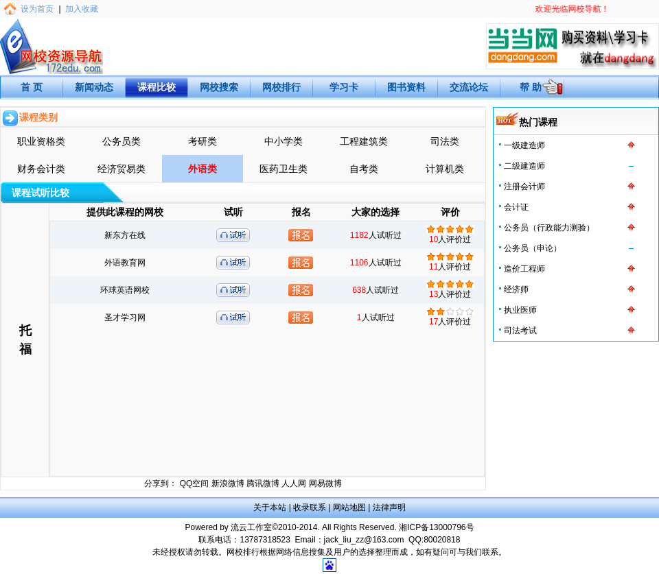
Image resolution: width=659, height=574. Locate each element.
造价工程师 (524, 269)
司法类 (444, 141)
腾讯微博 (262, 483)
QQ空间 (194, 483)
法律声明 (389, 507)
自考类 (363, 168)
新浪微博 (227, 483)
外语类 (202, 168)
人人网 (293, 483)
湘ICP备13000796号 (436, 527)
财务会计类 (41, 168)
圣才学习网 (125, 317)
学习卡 (344, 87)
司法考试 (520, 330)
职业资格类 (41, 141)
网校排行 (281, 87)
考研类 (202, 141)
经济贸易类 (121, 168)
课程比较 (156, 87)
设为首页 (37, 9)
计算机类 (445, 168)
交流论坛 (469, 87)
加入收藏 (81, 9)
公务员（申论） (533, 248)
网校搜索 (219, 87)
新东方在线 (125, 235)
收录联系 (309, 507)
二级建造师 (524, 166)
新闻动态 (94, 87)
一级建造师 (524, 145)
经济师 (516, 289)
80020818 (442, 540)
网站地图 (349, 507)
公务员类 (121, 141)
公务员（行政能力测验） (549, 227)
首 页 (32, 87)
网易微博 (325, 483)
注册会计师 (524, 186)
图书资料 (406, 87)
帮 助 (531, 87)
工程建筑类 (364, 141)
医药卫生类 (283, 168)
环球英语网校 (125, 290)
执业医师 (520, 310)
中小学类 (283, 141)
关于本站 (269, 507)
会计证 (516, 207)
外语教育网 (125, 262)
